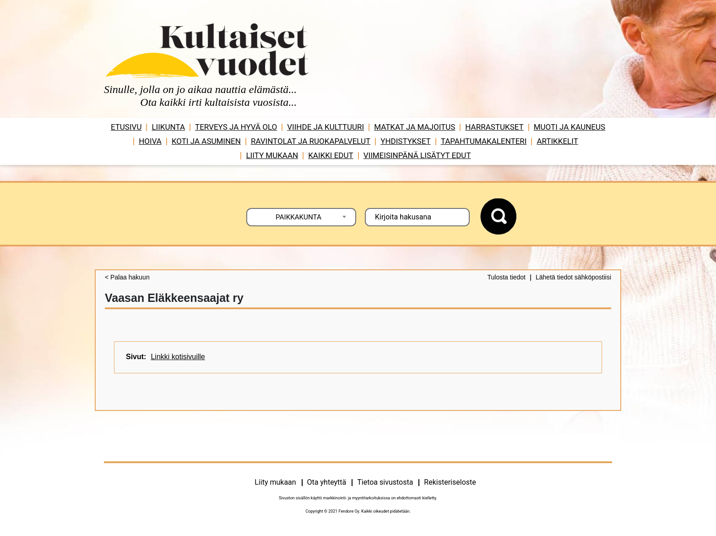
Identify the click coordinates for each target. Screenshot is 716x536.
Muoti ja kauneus (569, 126)
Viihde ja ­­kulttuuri (325, 126)
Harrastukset (494, 126)
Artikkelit (557, 141)
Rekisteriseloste (450, 482)
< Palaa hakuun (127, 277)
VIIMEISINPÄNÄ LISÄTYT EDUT (417, 155)
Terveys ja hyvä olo (236, 126)
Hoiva (150, 141)
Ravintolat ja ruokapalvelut (310, 141)
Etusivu (126, 126)
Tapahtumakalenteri (484, 141)
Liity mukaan (272, 155)
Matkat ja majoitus (414, 126)
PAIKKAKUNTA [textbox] (298, 217)
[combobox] (301, 217)
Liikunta (168, 126)
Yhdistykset (405, 141)
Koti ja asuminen (206, 141)
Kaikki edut (330, 155)
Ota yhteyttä (327, 482)
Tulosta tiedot (506, 277)
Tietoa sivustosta (385, 482)
